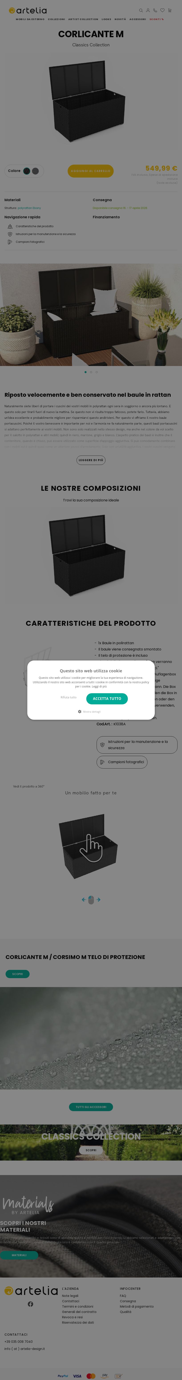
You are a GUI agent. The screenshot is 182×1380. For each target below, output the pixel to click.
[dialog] (91, 690)
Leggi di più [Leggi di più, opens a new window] (99, 686)
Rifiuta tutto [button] (69, 697)
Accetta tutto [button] (107, 698)
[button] (91, 711)
